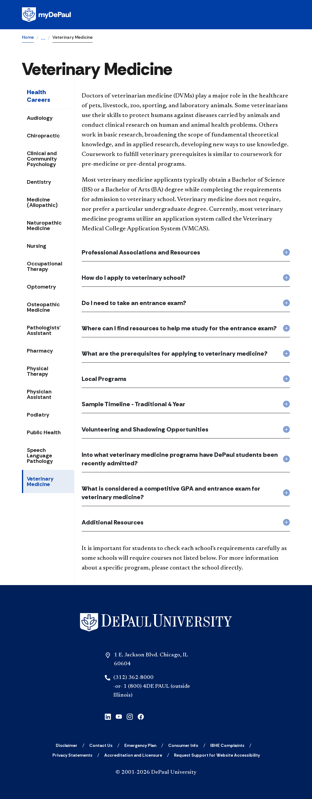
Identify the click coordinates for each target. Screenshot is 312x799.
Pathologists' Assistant (44, 330)
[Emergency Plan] (140, 745)
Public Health (44, 432)
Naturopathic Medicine (44, 225)
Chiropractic (43, 135)
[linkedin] (108, 716)
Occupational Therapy (44, 266)
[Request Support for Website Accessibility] (217, 755)
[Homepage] (156, 14)
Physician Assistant (39, 394)
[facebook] (141, 716)
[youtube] (119, 716)
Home (28, 37)
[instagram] (130, 716)
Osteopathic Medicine (43, 307)
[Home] (156, 622)
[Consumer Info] (183, 745)
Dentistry (39, 182)
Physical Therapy (37, 371)
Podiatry (38, 414)
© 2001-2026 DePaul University (156, 772)
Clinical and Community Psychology (42, 159)
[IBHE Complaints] (227, 745)
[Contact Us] (100, 745)
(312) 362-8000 (133, 677)
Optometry (41, 286)
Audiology (40, 118)
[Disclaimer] (66, 745)
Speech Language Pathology (40, 455)
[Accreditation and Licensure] (133, 755)
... (43, 38)
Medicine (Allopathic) (42, 202)
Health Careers (38, 96)
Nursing (36, 246)
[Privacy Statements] (72, 755)
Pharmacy (40, 350)
